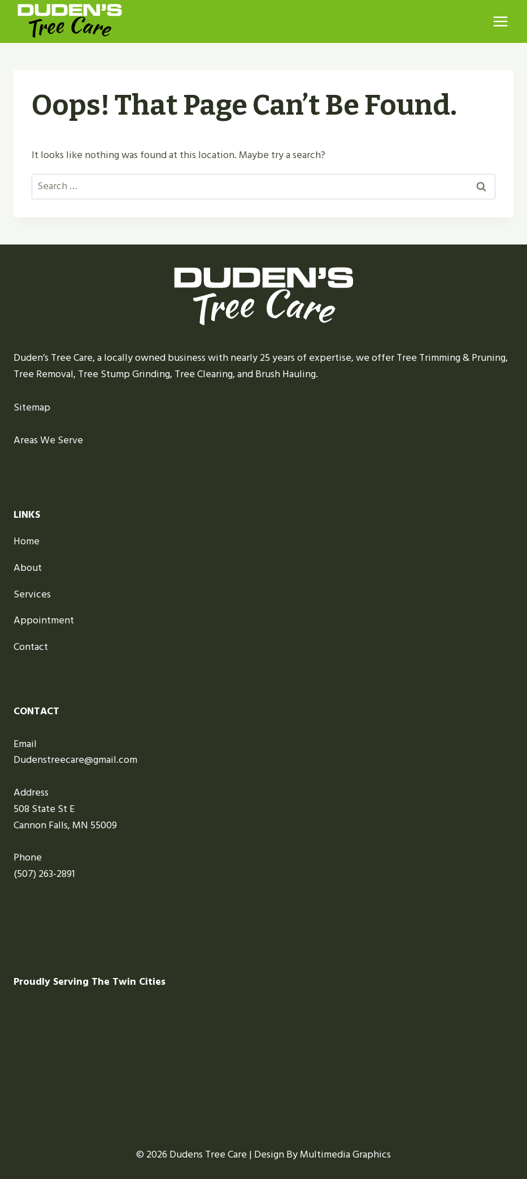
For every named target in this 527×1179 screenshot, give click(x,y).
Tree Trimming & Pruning (451, 358)
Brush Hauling (285, 374)
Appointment (44, 620)
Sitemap (32, 407)
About (28, 568)
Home (27, 541)
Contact (31, 647)
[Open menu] (500, 21)
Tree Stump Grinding (124, 374)
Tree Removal (43, 374)
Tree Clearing (204, 374)
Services (32, 594)
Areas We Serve (48, 440)
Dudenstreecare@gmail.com (75, 760)
